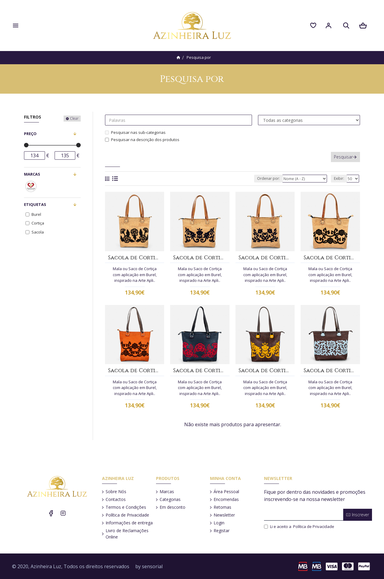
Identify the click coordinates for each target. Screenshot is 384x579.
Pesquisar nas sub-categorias (135, 132)
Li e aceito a (299, 527)
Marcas (32, 174)
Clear (74, 118)
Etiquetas (35, 204)
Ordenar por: (268, 178)
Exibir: (339, 178)
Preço (30, 133)
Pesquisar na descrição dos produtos (142, 139)
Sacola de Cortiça (134, 257)
